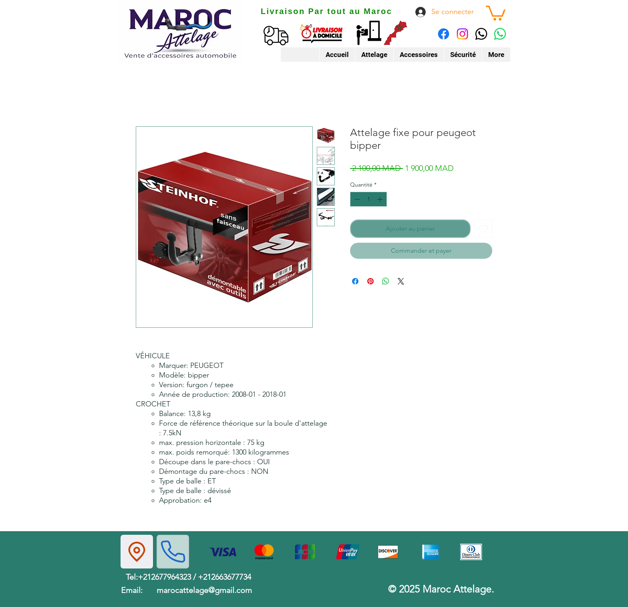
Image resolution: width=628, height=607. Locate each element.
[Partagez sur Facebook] (355, 281)
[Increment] (381, 199)
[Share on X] (401, 281)
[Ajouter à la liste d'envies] (483, 228)
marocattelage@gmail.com (204, 590)
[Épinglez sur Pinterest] (370, 281)
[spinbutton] (368, 199)
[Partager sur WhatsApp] (385, 281)
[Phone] (173, 551)
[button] (495, 12)
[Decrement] (356, 199)
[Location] (137, 551)
